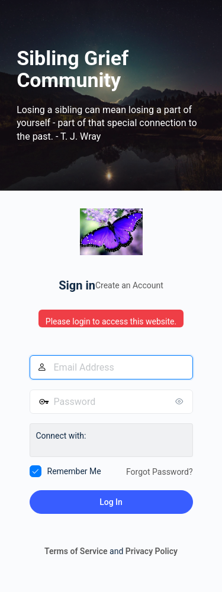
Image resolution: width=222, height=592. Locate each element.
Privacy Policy (152, 551)
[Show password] (181, 401)
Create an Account (129, 285)
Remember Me (74, 471)
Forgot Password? (159, 472)
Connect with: (61, 435)
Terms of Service (75, 551)
